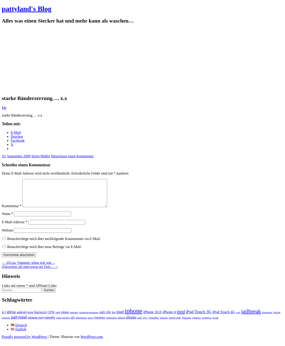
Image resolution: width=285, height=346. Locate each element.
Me (4, 108)
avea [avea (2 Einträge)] (30, 317)
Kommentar (11, 211)
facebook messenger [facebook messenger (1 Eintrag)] (89, 318)
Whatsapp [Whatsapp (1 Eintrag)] (186, 323)
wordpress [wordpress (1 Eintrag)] (207, 323)
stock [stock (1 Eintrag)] (90, 323)
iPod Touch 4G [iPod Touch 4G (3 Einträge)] (223, 317)
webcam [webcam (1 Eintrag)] (164, 323)
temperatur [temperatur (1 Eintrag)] (111, 323)
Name (7, 219)
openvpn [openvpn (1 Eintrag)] (6, 323)
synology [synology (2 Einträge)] (99, 323)
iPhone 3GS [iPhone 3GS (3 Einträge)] (152, 317)
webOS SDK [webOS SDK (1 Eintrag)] (175, 323)
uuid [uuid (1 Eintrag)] (139, 323)
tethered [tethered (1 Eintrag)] (121, 323)
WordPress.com (91, 342)
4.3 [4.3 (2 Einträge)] (4, 317)
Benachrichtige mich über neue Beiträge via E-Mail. (44, 252)
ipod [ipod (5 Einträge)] (181, 317)
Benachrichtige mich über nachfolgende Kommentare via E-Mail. (54, 244)
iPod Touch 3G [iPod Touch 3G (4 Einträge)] (198, 317)
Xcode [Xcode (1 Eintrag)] (215, 323)
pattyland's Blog (26, 9)
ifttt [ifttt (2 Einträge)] (108, 317)
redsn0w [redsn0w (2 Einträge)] (49, 323)
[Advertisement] (142, 59)
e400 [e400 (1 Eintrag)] (58, 318)
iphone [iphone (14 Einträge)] (133, 316)
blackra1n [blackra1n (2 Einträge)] (40, 317)
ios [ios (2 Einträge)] (114, 317)
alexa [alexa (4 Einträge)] (11, 317)
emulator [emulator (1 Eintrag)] (74, 318)
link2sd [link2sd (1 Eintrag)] (276, 318)
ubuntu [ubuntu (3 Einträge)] (131, 323)
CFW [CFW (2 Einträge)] (51, 317)
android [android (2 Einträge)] (21, 317)
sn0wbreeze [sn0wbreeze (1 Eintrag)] (81, 323)
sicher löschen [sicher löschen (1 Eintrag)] (63, 323)
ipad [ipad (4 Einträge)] (120, 317)
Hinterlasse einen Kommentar (72, 156)
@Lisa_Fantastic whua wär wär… (28, 268)
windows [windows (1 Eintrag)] (196, 323)
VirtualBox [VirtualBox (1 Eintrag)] (153, 323)
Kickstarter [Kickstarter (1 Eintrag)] (267, 318)
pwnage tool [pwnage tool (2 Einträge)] (35, 323)
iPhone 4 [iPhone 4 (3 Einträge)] (169, 317)
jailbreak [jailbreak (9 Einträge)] (251, 316)
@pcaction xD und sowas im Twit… (30, 272)
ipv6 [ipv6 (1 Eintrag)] (238, 318)
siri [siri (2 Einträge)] (73, 323)
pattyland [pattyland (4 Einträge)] (19, 322)
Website (7, 236)
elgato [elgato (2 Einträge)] (65, 317)
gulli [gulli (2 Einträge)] (102, 317)
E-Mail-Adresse (14, 227)
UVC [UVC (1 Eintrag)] (145, 323)
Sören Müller (40, 156)
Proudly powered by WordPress (24, 342)
